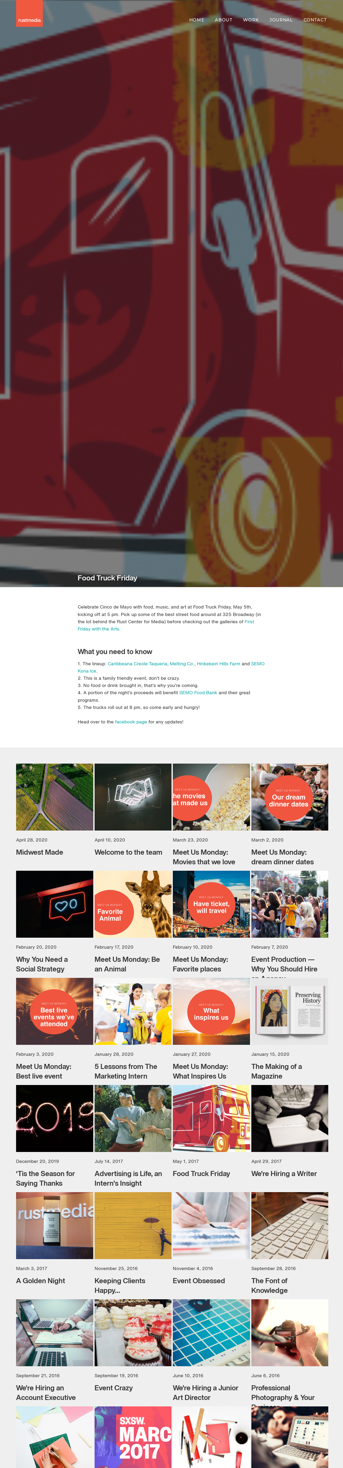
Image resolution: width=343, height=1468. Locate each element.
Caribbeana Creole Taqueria (137, 663)
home (196, 19)
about (223, 19)
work (251, 19)
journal (281, 19)
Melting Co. (182, 663)
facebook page (131, 721)
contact (315, 19)
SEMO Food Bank (198, 692)
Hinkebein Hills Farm (218, 663)
